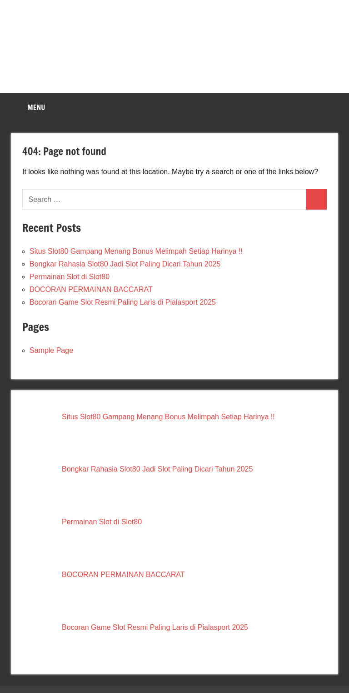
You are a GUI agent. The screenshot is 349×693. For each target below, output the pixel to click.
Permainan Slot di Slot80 (70, 277)
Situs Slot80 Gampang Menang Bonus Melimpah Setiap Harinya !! (136, 251)
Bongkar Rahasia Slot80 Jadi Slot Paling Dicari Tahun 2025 (125, 264)
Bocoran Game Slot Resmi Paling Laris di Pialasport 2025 (123, 302)
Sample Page (51, 350)
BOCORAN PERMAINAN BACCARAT (91, 289)
